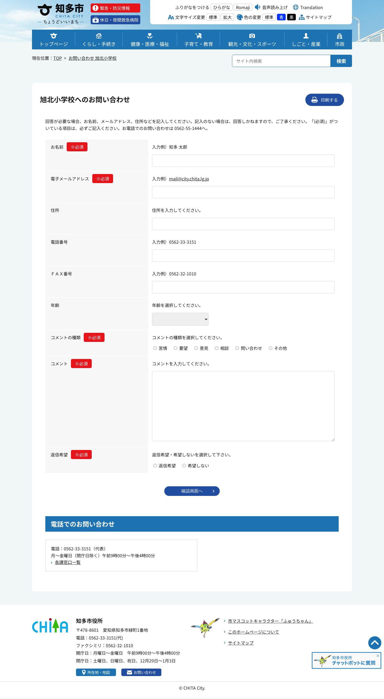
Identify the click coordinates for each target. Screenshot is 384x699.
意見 (204, 348)
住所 (55, 210)
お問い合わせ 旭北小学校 (93, 58)
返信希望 (71, 454)
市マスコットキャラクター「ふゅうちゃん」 (270, 621)
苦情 (163, 348)
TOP (57, 58)
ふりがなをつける (192, 7)
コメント (71, 363)
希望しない (198, 465)
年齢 (55, 305)
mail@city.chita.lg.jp (189, 178)
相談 (224, 348)
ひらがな (221, 7)
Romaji (243, 7)
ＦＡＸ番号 (61, 273)
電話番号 (59, 242)
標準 (213, 17)
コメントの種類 (78, 337)
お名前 (69, 147)
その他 (280, 348)
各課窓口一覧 (68, 562)
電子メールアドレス (82, 178)
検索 (341, 60)
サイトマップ (241, 643)
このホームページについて (253, 632)
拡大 (227, 17)
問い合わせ (251, 348)
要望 (183, 348)
